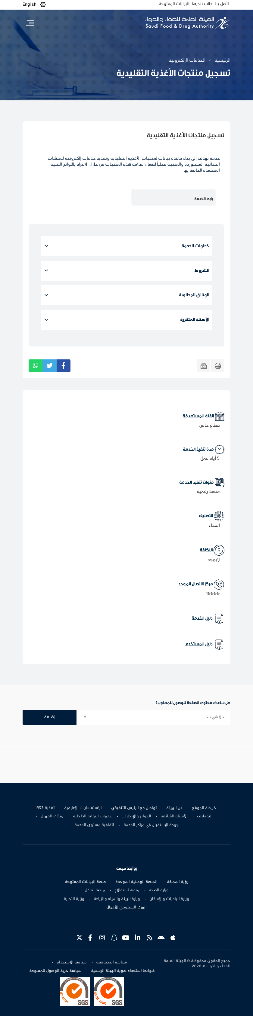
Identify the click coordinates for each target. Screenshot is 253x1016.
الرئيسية (222, 60)
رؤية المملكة (177, 882)
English (29, 4)
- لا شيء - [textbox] (215, 717)
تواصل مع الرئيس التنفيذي (134, 808)
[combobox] (153, 717)
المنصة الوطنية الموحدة (136, 882)
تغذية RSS (45, 808)
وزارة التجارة (74, 899)
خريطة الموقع (204, 808)
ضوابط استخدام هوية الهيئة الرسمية (123, 971)
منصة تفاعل (95, 890)
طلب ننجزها (202, 4)
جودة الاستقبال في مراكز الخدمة (151, 825)
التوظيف (205, 816)
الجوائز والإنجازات (136, 816)
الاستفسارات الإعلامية (83, 808)
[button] (43, 5)
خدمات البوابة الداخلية (92, 816)
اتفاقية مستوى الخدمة (94, 825)
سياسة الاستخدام (72, 962)
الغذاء (214, 525)
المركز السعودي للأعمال (126, 907)
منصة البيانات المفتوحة (85, 882)
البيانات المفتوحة (174, 4)
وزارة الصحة (159, 890)
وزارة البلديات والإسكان (169, 899)
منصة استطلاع (126, 890)
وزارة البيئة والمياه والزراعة (117, 899)
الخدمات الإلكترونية (186, 60)
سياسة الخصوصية (111, 962)
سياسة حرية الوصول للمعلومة (55, 971)
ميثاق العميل (52, 816)
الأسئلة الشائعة (174, 816)
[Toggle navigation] (30, 22)
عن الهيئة (174, 808)
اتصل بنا (222, 4)
